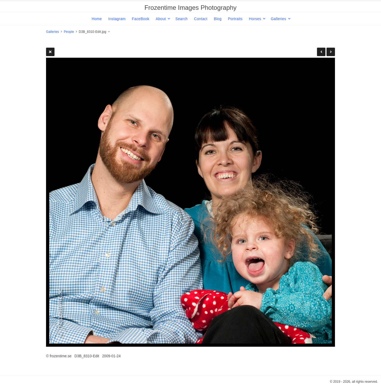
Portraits (235, 19)
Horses (255, 19)
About (161, 19)
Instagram (116, 19)
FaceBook (140, 19)
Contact (200, 19)
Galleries (278, 19)
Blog (217, 19)
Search (181, 19)
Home (97, 19)
